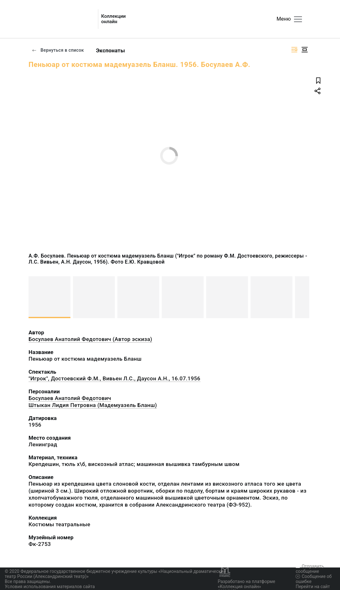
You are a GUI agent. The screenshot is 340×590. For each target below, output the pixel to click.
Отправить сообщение (310, 569)
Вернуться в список (58, 50)
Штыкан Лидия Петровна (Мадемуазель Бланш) (93, 405)
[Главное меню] (298, 19)
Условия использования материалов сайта (50, 586)
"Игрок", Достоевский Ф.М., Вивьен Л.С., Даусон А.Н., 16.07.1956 (114, 378)
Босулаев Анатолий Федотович (70, 398)
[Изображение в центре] (304, 50)
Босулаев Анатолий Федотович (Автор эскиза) (90, 339)
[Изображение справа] (294, 50)
